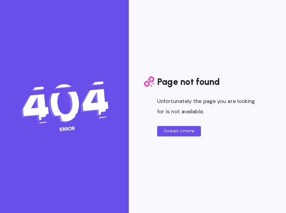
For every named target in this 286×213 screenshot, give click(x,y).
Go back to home (179, 131)
